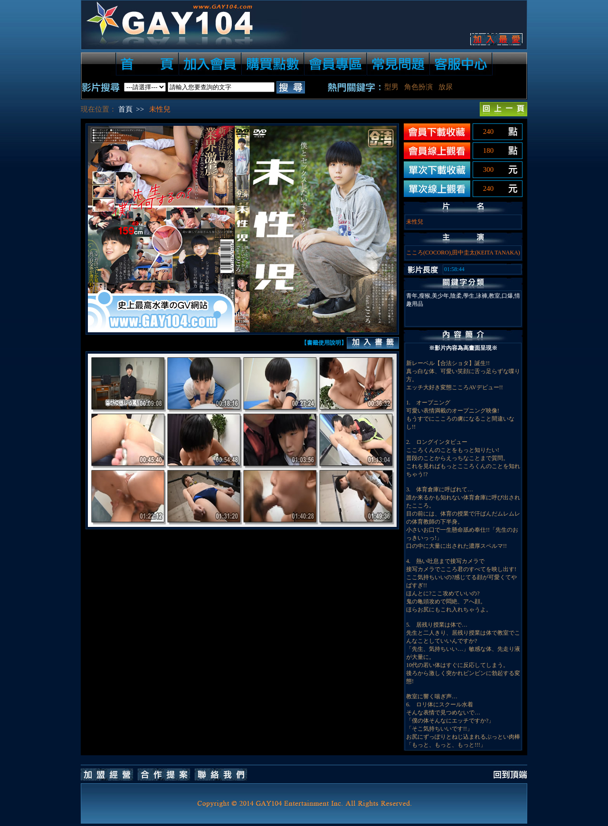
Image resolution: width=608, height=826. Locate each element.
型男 (391, 87)
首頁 (125, 109)
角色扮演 (418, 87)
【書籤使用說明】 (324, 342)
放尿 (445, 87)
